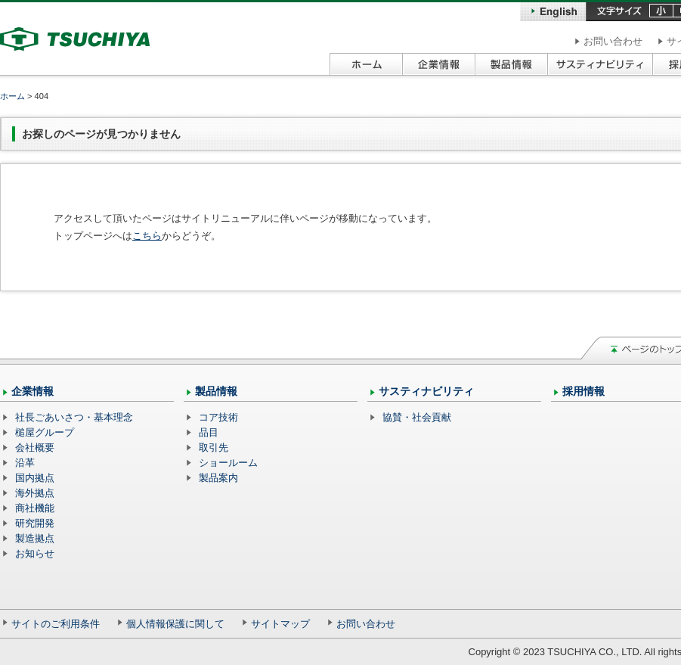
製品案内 (218, 477)
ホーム (12, 96)
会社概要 (34, 447)
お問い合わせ (612, 41)
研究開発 (34, 523)
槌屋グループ (44, 432)
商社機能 (34, 508)
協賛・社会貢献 (416, 417)
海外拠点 (34, 493)
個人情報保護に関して (175, 623)
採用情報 (583, 391)
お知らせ (34, 553)
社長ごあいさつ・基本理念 (74, 417)
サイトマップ (280, 623)
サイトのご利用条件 (55, 623)
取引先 (213, 447)
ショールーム (228, 462)
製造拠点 (34, 538)
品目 (208, 432)
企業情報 (32, 391)
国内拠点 (34, 477)
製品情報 (216, 391)
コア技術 (218, 417)
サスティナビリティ (426, 391)
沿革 (25, 462)
